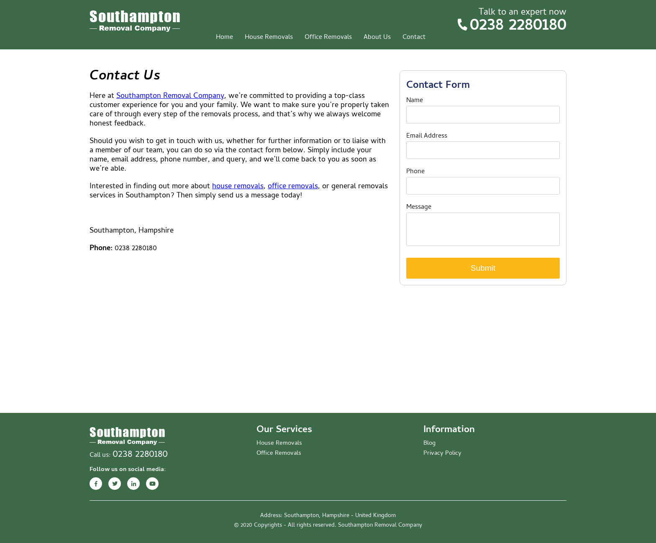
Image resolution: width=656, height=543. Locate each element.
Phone (415, 172)
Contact (413, 37)
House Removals (269, 37)
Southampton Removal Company (170, 96)
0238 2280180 (518, 26)
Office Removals (328, 37)
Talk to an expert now (522, 13)
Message (418, 207)
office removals (293, 187)
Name (414, 100)
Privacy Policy (442, 453)
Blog (429, 443)
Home (224, 37)
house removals (238, 187)
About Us (377, 37)
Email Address (426, 136)
